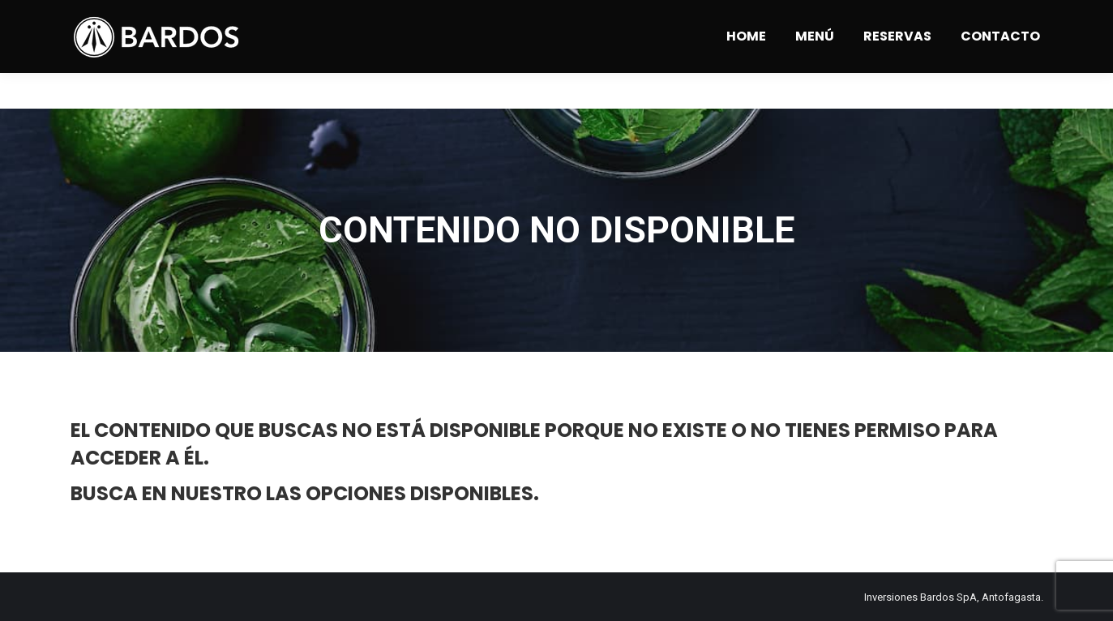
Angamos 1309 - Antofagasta (251, 18)
